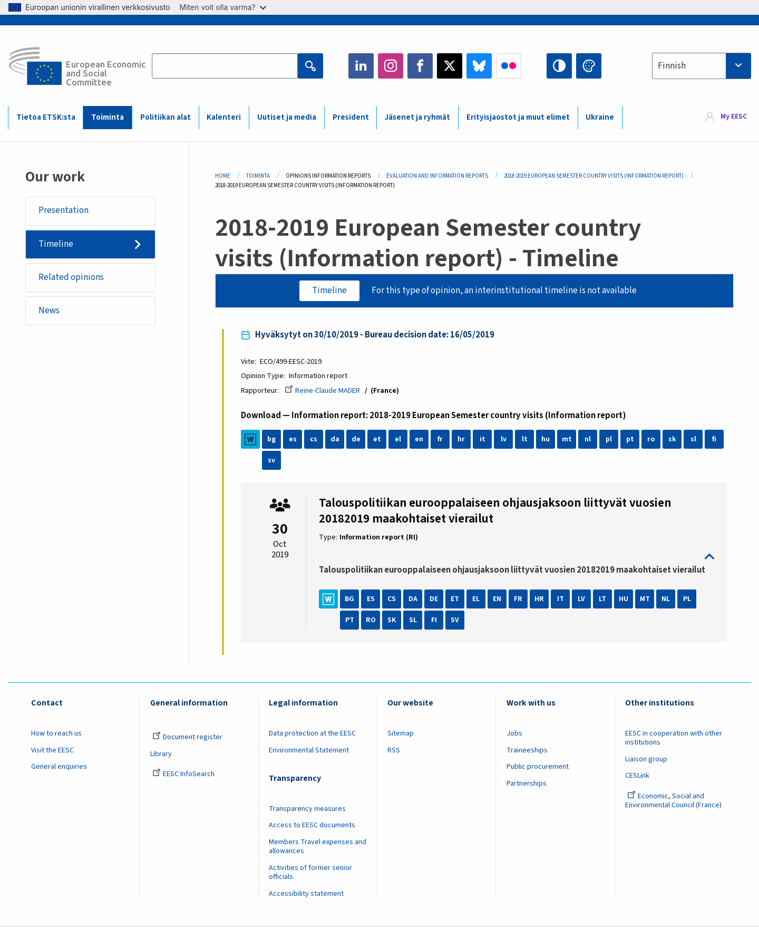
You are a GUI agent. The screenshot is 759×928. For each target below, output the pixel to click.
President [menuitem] (351, 117)
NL (667, 599)
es (294, 439)
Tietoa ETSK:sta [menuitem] (45, 117)
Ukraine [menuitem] (600, 117)
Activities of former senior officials (310, 873)
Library (161, 754)
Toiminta (258, 176)
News (49, 311)
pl (610, 439)
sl (694, 439)
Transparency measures (307, 809)
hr (462, 439)
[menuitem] (726, 117)
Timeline (55, 244)
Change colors (588, 66)
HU (625, 599)
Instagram (390, 66)
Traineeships (527, 751)
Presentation (63, 211)
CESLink (637, 776)
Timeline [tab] (329, 290)
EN (498, 599)
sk (673, 439)
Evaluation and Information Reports (437, 176)
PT (350, 620)
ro (652, 439)
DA (414, 599)
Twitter (449, 66)
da (336, 439)
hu (547, 439)
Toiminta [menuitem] (107, 117)
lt (526, 439)
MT (646, 599)
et (378, 439)
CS (393, 599)
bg (273, 439)
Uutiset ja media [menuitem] (286, 117)
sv (273, 461)
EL (477, 599)
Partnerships (527, 784)
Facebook (420, 66)
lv (505, 439)
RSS (393, 751)
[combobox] (701, 66)
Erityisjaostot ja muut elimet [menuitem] (518, 117)
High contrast (559, 66)
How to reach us (56, 734)
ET (456, 599)
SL (414, 620)
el (399, 439)
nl (589, 439)
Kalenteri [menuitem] (224, 117)
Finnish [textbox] (672, 66)
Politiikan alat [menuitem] (165, 117)
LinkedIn (361, 66)
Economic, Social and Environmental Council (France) (674, 801)
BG (351, 599)
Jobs (514, 734)
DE (435, 599)
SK (393, 620)
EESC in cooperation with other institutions (673, 738)
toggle (516, 557)
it (483, 439)
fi (716, 439)
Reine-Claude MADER (324, 391)
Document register (187, 737)
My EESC (734, 117)
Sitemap (400, 734)
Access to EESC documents (312, 825)
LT (604, 599)
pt (631, 439)
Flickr (508, 66)
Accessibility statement (306, 894)
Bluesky (479, 66)
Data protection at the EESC (312, 734)
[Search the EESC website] (225, 66)
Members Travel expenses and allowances (317, 847)
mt (568, 439)
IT (561, 599)
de (357, 439)
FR (519, 599)
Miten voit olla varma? (223, 7)
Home (222, 176)
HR (541, 599)
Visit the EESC (52, 751)
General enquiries (59, 767)
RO (372, 620)
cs (315, 439)
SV (456, 620)
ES (372, 599)
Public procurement (538, 767)
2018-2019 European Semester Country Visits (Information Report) (594, 176)
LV (583, 599)
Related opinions (71, 277)
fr (441, 439)
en (420, 439)
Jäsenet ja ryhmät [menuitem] (417, 117)
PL (688, 599)
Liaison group (646, 760)
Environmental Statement (309, 751)
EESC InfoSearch (183, 774)
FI (435, 620)
